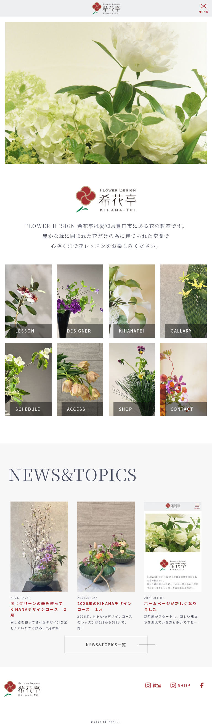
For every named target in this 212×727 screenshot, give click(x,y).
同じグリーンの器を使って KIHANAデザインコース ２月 (38, 609)
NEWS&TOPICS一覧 (106, 644)
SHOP (180, 685)
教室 (153, 685)
